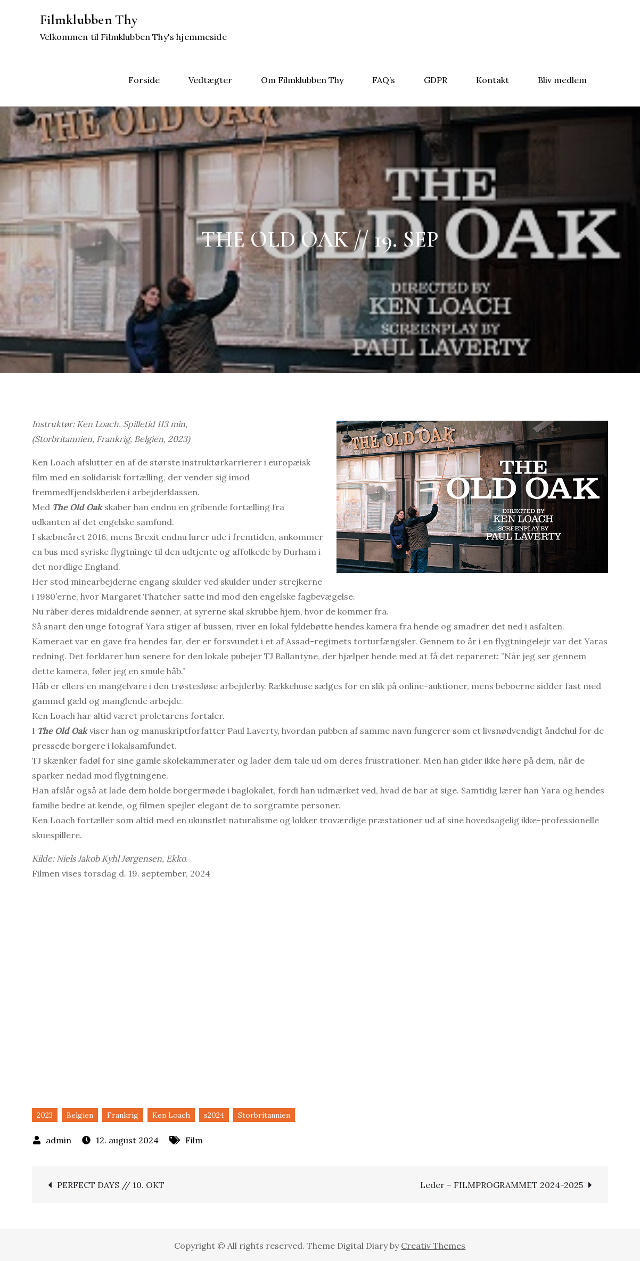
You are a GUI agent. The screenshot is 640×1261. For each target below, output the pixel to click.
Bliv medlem (562, 80)
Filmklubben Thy (88, 19)
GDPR (435, 80)
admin (58, 1140)
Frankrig (122, 1115)
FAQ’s (383, 80)
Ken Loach (171, 1115)
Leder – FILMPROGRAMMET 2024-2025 (501, 1185)
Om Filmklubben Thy (302, 80)
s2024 (214, 1115)
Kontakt (492, 80)
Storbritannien (264, 1115)
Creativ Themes (433, 1245)
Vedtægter (210, 80)
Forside (144, 80)
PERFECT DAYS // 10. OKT (111, 1185)
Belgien (80, 1115)
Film (194, 1140)
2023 (45, 1115)
